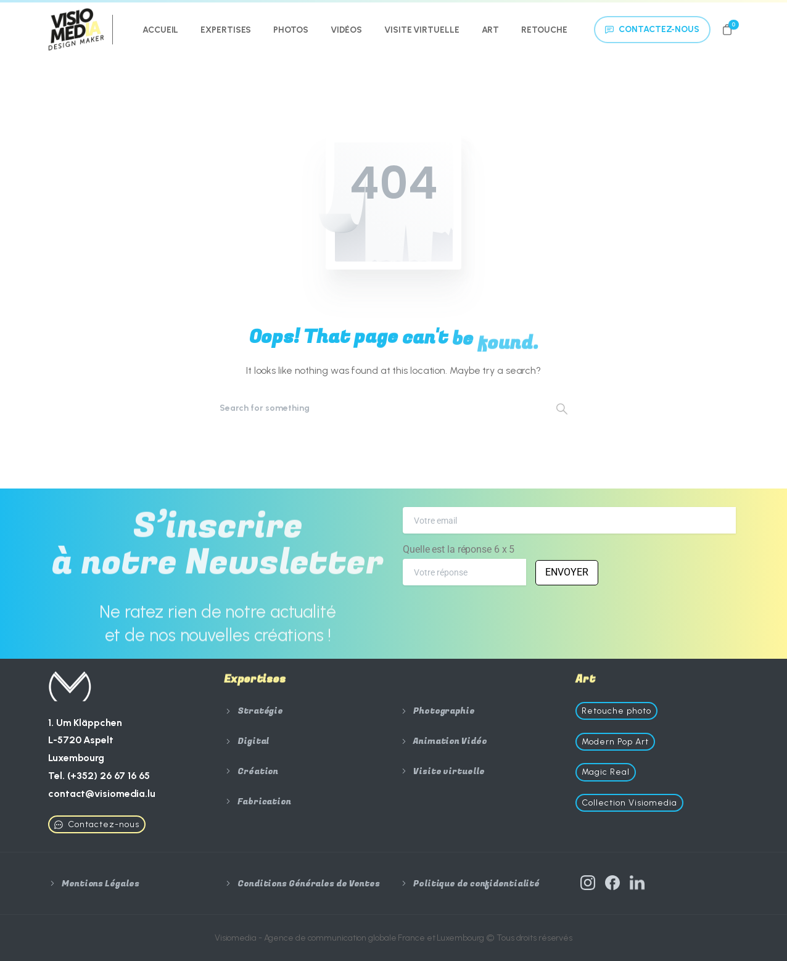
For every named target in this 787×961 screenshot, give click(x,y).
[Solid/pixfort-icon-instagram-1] (587, 887)
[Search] (376, 408)
